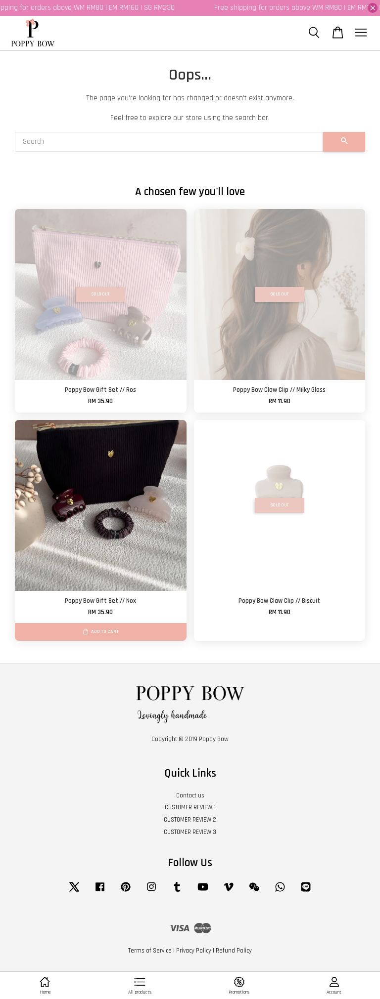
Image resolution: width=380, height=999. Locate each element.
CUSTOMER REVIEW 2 (190, 820)
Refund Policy (234, 951)
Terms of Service (150, 951)
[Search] (169, 142)
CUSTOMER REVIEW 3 (190, 832)
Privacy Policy (193, 951)
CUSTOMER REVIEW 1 (190, 807)
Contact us (190, 795)
